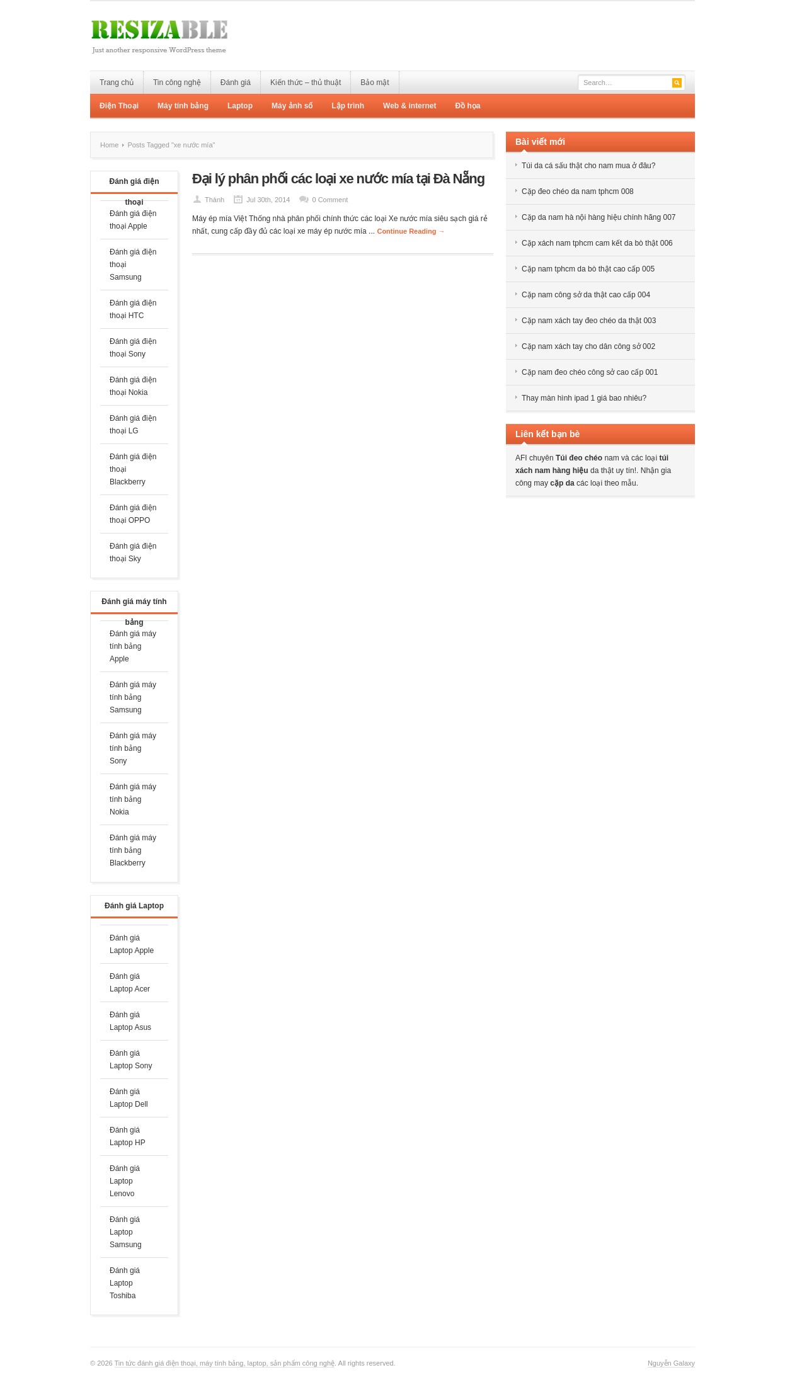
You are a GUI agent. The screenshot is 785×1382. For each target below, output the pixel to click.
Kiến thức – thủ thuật (305, 82)
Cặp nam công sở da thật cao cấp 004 (586, 294)
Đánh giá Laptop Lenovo (125, 1181)
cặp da (562, 483)
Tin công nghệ (177, 82)
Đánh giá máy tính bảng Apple (133, 646)
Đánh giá (236, 82)
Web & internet (409, 105)
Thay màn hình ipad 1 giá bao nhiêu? (584, 398)
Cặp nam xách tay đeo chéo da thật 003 (589, 320)
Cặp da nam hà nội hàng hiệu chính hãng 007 (599, 217)
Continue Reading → (411, 231)
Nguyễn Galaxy (671, 1363)
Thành (214, 199)
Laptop (240, 105)
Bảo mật (374, 82)
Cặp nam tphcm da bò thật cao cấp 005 (588, 269)
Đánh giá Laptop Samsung (126, 1232)
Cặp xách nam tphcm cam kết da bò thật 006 (597, 243)
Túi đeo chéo (579, 458)
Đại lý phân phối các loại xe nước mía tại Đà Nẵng (338, 178)
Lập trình (347, 105)
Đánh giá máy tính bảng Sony (133, 748)
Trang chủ (117, 82)
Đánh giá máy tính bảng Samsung (133, 697)
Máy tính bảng (183, 105)
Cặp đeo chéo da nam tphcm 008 (578, 191)
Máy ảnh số (292, 105)
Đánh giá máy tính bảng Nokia (133, 799)
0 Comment (330, 199)
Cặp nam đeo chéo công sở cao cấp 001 (590, 372)
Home (109, 145)
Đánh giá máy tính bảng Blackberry (133, 850)
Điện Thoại (119, 105)
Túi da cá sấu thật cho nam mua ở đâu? (588, 165)
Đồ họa (467, 105)
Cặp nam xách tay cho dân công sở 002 (588, 346)
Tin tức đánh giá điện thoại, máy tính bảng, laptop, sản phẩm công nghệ (225, 1363)
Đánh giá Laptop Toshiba (125, 1283)
